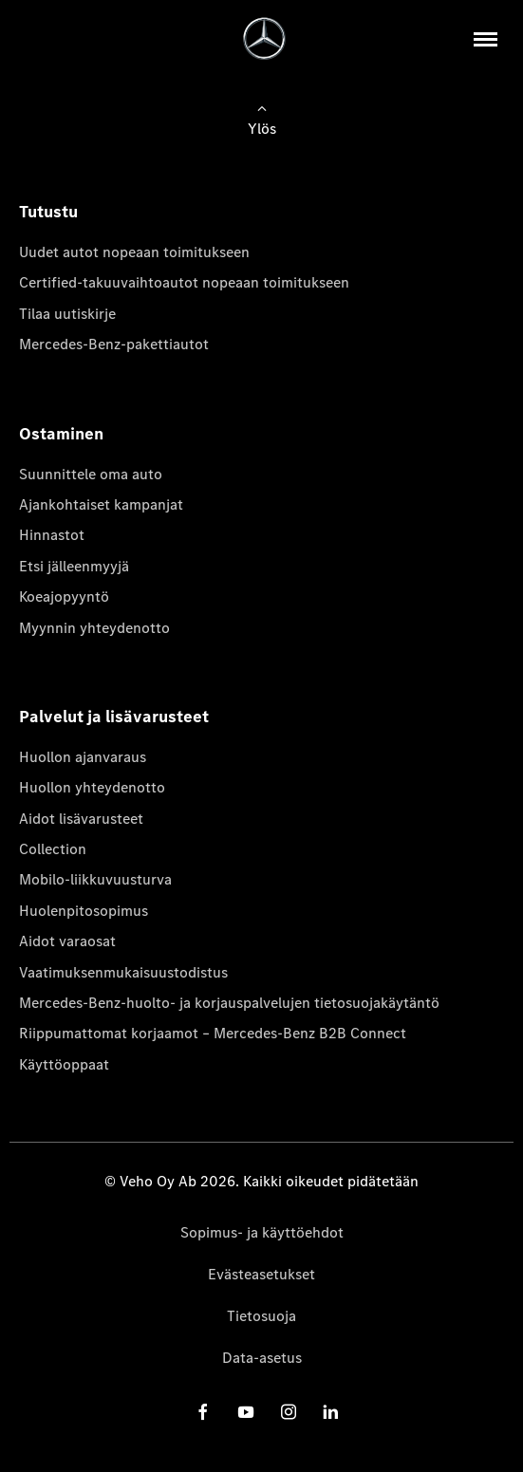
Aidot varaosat (67, 941)
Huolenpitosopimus (83, 911)
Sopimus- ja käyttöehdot (262, 1232)
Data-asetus (262, 1358)
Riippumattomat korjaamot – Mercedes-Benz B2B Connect (212, 1033)
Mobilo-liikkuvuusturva (95, 879)
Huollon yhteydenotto (92, 787)
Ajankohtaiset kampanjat (101, 504)
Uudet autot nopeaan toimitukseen (134, 252)
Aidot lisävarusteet (81, 819)
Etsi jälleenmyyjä (74, 566)
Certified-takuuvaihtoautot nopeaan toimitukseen (184, 282)
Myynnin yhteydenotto (94, 628)
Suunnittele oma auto (90, 474)
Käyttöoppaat (64, 1064)
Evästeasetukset (261, 1274)
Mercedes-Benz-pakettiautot (114, 344)
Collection (52, 849)
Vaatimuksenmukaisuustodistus (123, 972)
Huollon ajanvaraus (82, 757)
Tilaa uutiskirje (67, 314)
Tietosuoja (261, 1316)
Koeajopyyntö (64, 596)
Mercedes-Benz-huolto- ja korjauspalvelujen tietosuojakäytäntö (229, 1003)
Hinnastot (51, 535)
